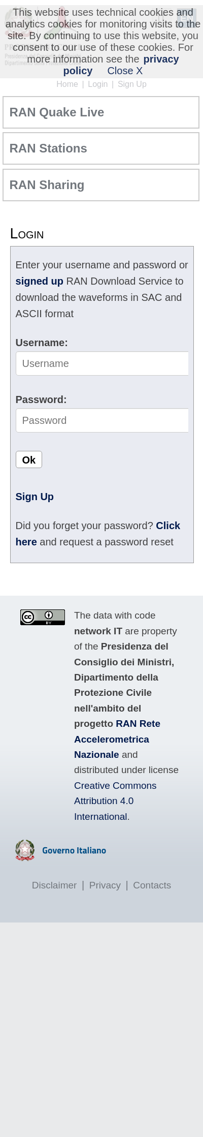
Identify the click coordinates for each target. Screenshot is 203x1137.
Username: (42, 342)
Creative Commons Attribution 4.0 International (115, 801)
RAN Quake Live (57, 112)
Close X (125, 70)
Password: (41, 399)
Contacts (152, 885)
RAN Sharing (47, 185)
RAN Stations (48, 148)
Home (67, 84)
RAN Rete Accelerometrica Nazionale (117, 739)
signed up (39, 281)
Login (98, 84)
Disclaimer (54, 885)
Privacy (105, 885)
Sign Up (132, 84)
